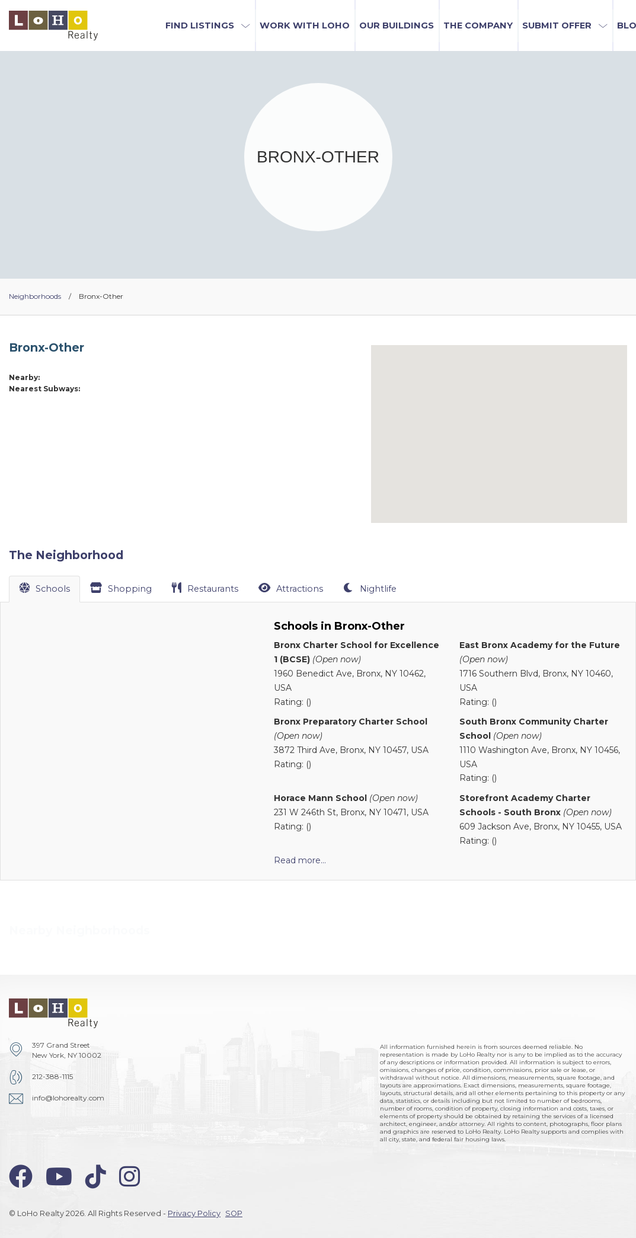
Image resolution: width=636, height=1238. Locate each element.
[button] (208, 25)
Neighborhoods (35, 296)
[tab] (44, 589)
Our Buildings (396, 25)
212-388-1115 (52, 1076)
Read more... (300, 860)
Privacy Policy (194, 1213)
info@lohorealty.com (68, 1097)
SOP (233, 1213)
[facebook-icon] (21, 1176)
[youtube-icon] (59, 1176)
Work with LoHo (305, 25)
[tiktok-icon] (95, 1176)
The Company (478, 25)
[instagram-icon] (129, 1176)
